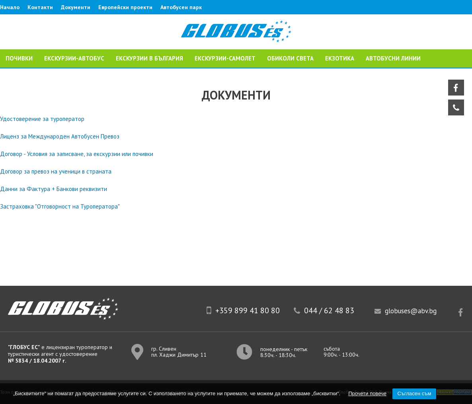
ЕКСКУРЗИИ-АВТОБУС (74, 58)
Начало (10, 7)
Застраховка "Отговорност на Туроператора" (60, 206)
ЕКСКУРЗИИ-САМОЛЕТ (225, 58)
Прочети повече (367, 393)
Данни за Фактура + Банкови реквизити (53, 189)
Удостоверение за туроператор (42, 119)
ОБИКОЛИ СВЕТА (290, 58)
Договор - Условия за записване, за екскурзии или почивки (76, 154)
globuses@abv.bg (411, 310)
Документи (75, 7)
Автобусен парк (181, 7)
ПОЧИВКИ (19, 58)
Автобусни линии (393, 58)
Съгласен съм (414, 393)
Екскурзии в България (149, 58)
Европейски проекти (125, 7)
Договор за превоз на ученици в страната (55, 171)
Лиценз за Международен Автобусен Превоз (59, 136)
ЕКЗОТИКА (339, 58)
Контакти (40, 7)
